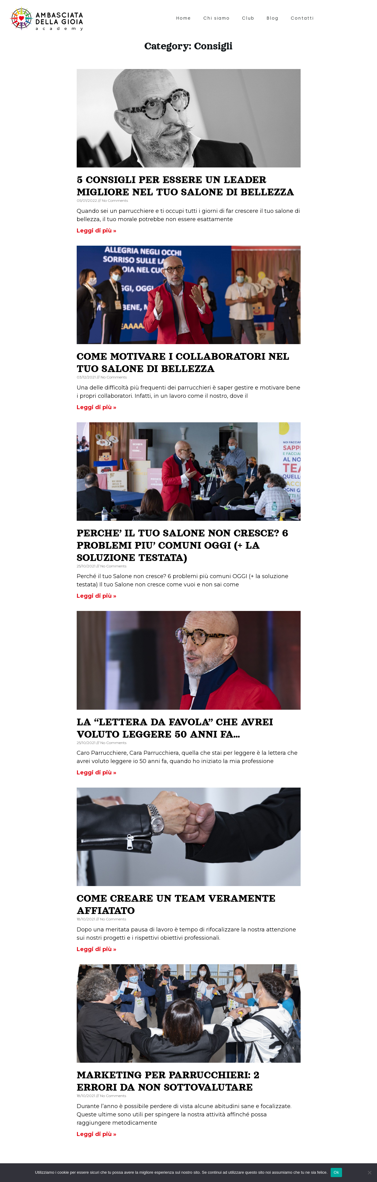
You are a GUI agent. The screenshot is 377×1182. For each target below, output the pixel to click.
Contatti (302, 18)
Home (183, 18)
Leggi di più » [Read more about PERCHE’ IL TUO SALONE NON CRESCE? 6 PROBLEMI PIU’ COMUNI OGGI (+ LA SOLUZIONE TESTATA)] (96, 596)
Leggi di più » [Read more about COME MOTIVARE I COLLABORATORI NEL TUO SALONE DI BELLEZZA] (96, 407)
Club (248, 18)
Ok (336, 1172)
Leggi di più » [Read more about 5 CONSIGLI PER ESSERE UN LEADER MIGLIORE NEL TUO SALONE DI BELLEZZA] (96, 230)
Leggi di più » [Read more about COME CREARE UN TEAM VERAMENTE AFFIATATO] (96, 949)
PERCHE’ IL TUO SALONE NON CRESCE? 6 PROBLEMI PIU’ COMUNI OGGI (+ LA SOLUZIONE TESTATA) (182, 545)
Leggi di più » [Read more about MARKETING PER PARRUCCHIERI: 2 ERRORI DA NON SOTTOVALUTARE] (96, 1134)
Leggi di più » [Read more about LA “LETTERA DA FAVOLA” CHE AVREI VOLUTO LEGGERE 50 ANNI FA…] (96, 772)
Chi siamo (216, 18)
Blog (273, 18)
